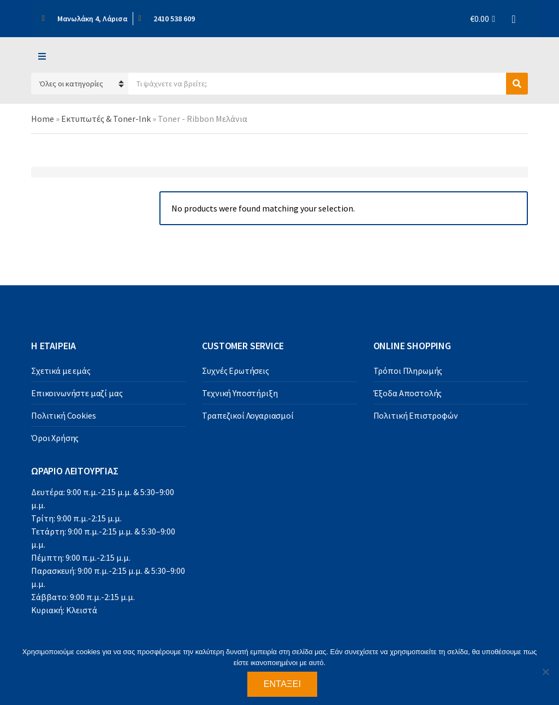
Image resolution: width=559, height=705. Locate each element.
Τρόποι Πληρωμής (408, 370)
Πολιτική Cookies (63, 415)
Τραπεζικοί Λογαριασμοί (247, 415)
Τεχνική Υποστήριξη (239, 392)
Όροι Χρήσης (55, 437)
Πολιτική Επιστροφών (415, 415)
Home (42, 118)
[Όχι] (545, 671)
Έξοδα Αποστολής (407, 392)
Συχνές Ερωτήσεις (235, 370)
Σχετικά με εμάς (61, 370)
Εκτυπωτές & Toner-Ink (106, 118)
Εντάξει (282, 684)
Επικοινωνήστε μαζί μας (76, 392)
